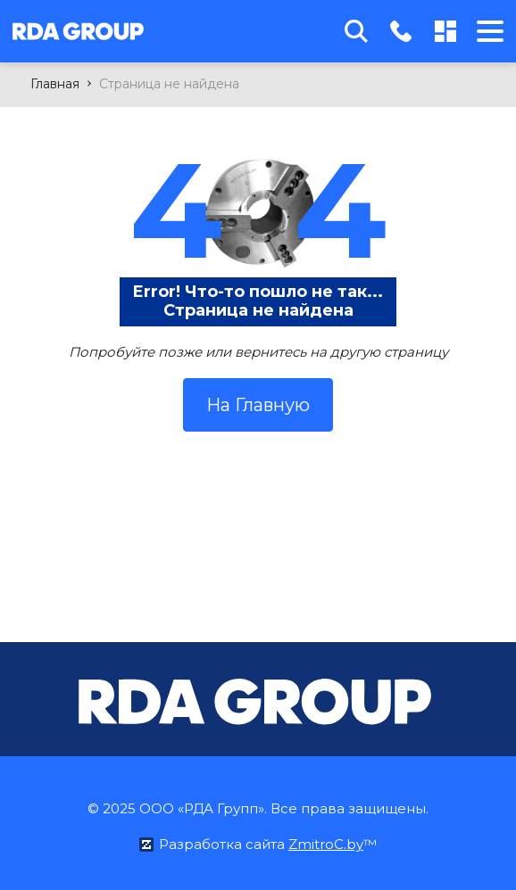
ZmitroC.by (325, 844)
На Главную (258, 405)
